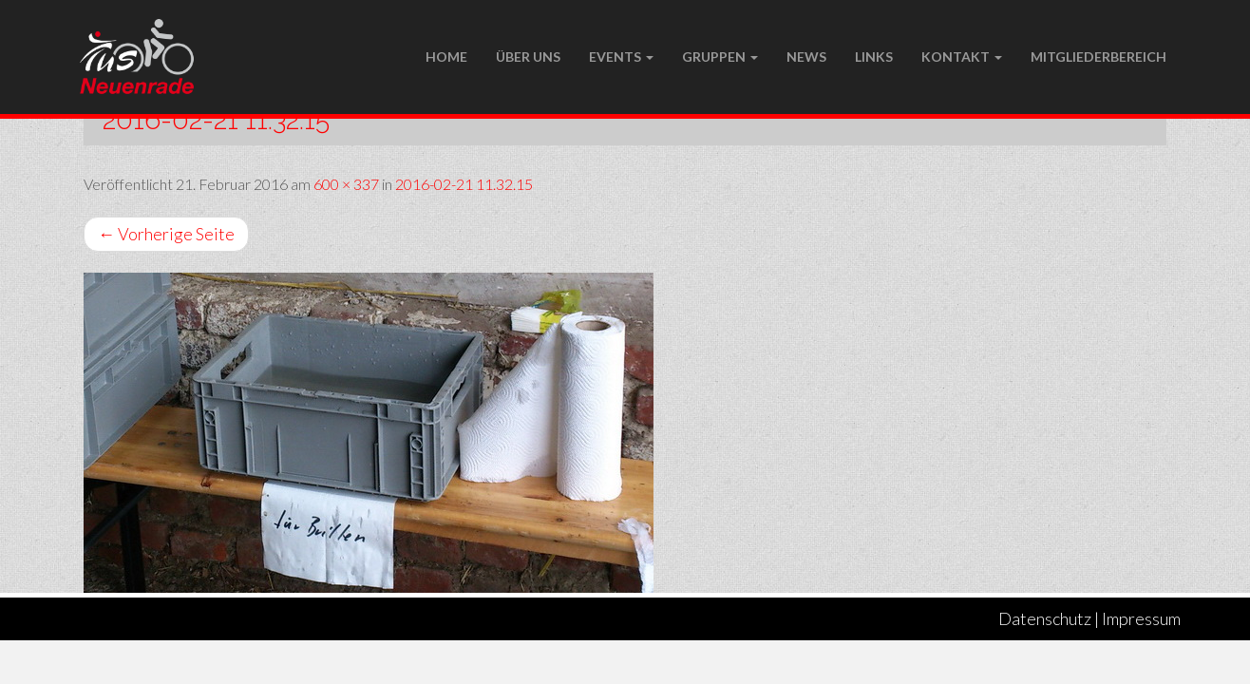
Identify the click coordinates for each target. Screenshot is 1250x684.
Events (621, 56)
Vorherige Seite (166, 233)
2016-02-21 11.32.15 (464, 184)
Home (446, 56)
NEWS (806, 56)
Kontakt (961, 56)
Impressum (1141, 618)
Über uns (528, 56)
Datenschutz (1044, 618)
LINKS (874, 56)
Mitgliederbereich (1098, 56)
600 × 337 (346, 184)
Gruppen (720, 56)
